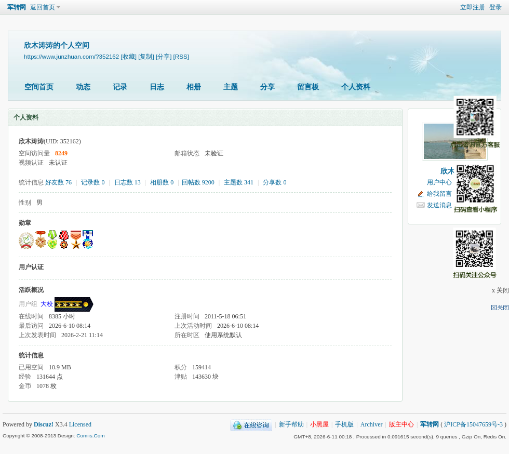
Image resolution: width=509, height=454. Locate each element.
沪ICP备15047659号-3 (473, 424)
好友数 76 (58, 182)
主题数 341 (238, 182)
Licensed (80, 424)
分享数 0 (274, 182)
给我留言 (439, 193)
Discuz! (43, 424)
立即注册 (472, 7)
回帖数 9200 (198, 182)
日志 (157, 87)
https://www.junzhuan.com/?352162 (71, 56)
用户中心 (439, 182)
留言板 (308, 87)
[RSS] (181, 56)
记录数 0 (92, 182)
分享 (267, 87)
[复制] (146, 56)
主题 (230, 87)
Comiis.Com (90, 435)
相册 (193, 87)
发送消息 (439, 205)
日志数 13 (127, 182)
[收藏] (129, 56)
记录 (120, 87)
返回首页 (42, 7)
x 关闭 (500, 290)
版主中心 (401, 424)
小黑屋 (319, 424)
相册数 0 (161, 182)
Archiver (371, 424)
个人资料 (355, 87)
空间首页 (38, 87)
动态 (83, 87)
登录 (495, 7)
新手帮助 (291, 424)
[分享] (163, 56)
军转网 (16, 7)
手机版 (344, 424)
